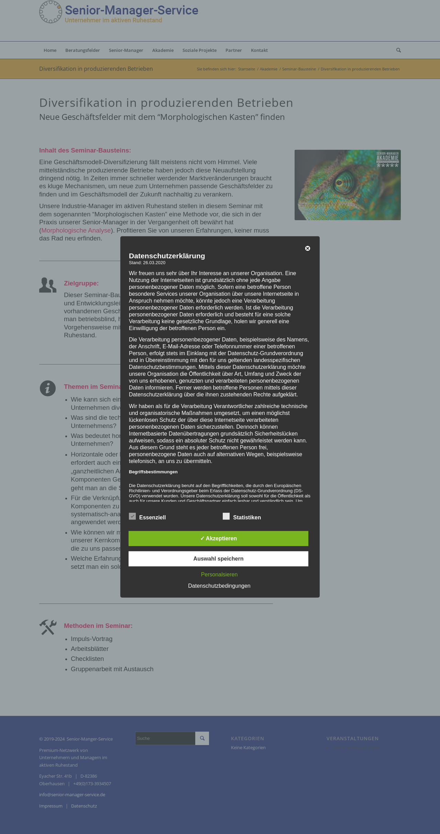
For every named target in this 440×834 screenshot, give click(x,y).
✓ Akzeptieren (218, 538)
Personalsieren (219, 574)
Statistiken (242, 516)
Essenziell (147, 516)
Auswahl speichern (219, 559)
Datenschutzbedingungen (219, 586)
